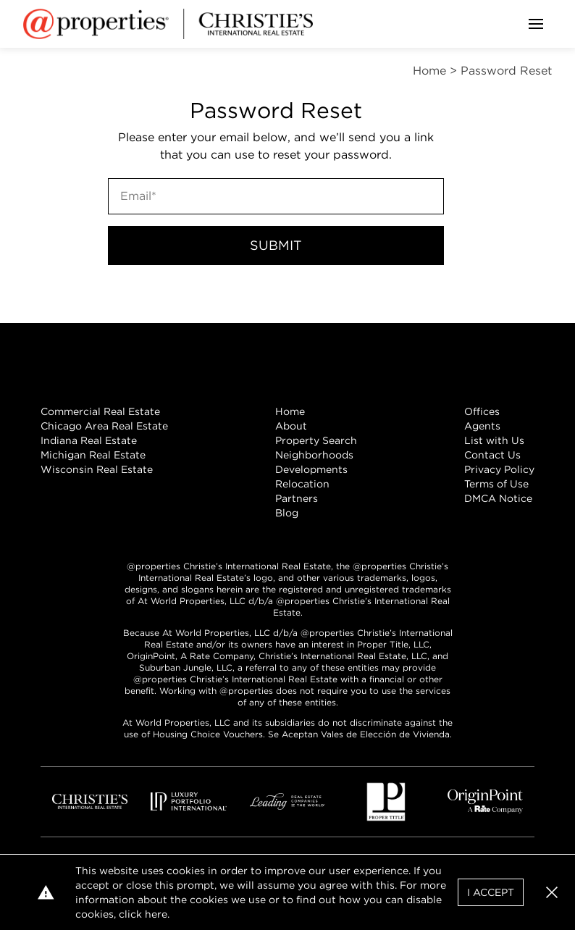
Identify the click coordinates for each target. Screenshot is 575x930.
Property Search (316, 440)
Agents (482, 426)
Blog (286, 513)
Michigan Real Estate (93, 455)
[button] (552, 892)
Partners (296, 498)
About (291, 426)
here (156, 914)
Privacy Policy (499, 469)
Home (290, 411)
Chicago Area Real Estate (104, 426)
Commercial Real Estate (100, 411)
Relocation (302, 484)
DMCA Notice (498, 498)
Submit (276, 245)
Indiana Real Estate (89, 440)
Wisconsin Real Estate (97, 469)
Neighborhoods (314, 455)
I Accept (490, 892)
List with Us (494, 440)
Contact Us (492, 455)
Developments (311, 469)
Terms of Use (496, 484)
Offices (482, 411)
